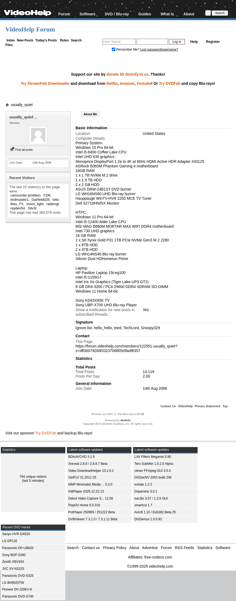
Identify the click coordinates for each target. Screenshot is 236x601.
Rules (64, 40)
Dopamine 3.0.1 (145, 491)
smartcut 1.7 (143, 505)
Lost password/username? (159, 49)
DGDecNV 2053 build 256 (152, 477)
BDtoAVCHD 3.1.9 (81, 457)
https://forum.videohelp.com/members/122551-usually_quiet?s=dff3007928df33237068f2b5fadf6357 (126, 348)
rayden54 (17, 208)
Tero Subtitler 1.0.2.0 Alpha (153, 464)
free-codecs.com (158, 557)
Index (10, 40)
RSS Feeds (184, 548)
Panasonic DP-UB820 (18, 548)
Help (194, 42)
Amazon (127, 83)
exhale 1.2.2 (143, 484)
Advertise (150, 548)
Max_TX (16, 204)
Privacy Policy (114, 548)
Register (213, 42)
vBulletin (125, 420)
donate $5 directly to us (127, 74)
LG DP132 (9, 541)
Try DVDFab (169, 83)
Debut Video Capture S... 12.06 (90, 498)
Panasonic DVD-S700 (18, 596)
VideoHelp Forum (30, 29)
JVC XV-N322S (13, 569)
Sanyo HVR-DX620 (16, 534)
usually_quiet (22, 105)
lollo (56, 200)
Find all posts (21, 149)
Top (225, 406)
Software (87, 13)
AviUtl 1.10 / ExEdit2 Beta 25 (155, 512)
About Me (90, 114)
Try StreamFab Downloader (45, 83)
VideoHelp (185, 406)
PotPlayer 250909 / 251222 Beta (91, 512)
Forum (64, 13)
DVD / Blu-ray (117, 13)
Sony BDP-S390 (14, 555)
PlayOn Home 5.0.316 (84, 505)
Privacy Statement (207, 406)
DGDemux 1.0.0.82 (148, 519)
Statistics (204, 548)
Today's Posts (46, 40)
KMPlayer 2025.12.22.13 (86, 491)
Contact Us (168, 406)
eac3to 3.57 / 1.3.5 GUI (151, 498)
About (188, 13)
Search (76, 40)
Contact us (91, 548)
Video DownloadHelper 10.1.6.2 (91, 471)
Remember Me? (126, 49)
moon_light (35, 204)
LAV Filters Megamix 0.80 (152, 457)
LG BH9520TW (13, 583)
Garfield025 (40, 200)
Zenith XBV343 (13, 562)
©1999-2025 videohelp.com (150, 566)
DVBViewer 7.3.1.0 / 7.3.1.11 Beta (92, 519)
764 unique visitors (33, 477)
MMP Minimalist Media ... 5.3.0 (90, 484)
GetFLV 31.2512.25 (82, 477)
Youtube (144, 83)
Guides (144, 13)
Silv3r (32, 208)
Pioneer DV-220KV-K (17, 589)
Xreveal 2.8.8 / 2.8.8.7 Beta (87, 464)
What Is (167, 13)
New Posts (25, 40)
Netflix (112, 83)
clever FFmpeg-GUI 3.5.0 (152, 471)
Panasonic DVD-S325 (18, 576)
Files (9, 45)
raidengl (52, 204)
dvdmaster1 (19, 200)
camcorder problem (25, 195)
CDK (47, 195)
